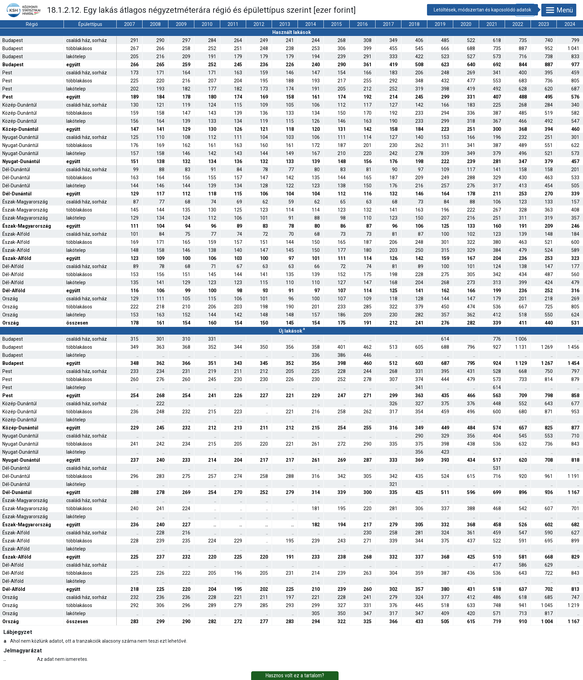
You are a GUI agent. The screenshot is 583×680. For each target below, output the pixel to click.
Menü (559, 10)
